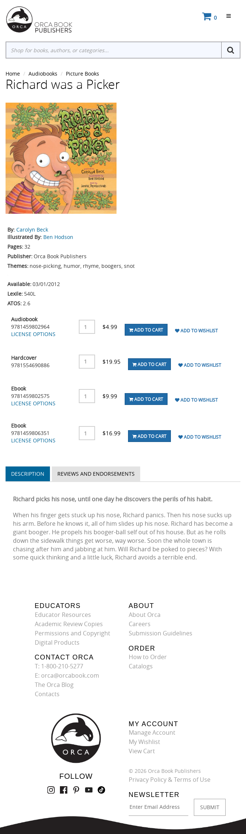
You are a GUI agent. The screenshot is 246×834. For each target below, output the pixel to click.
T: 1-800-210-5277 (59, 666)
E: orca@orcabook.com (67, 675)
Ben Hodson (58, 236)
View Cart (142, 751)
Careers (140, 624)
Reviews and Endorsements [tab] (96, 473)
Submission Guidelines (160, 633)
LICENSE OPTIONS (33, 334)
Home (13, 73)
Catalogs (141, 666)
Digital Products (57, 642)
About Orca (145, 615)
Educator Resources (63, 615)
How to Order (148, 657)
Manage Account (152, 732)
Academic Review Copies (69, 624)
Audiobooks (42, 73)
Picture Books (82, 73)
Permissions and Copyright (72, 633)
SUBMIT (209, 807)
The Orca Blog (54, 685)
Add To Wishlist (196, 330)
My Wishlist (144, 742)
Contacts (47, 694)
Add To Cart (146, 330)
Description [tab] (27, 473)
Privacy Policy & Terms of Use (169, 779)
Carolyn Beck (32, 229)
